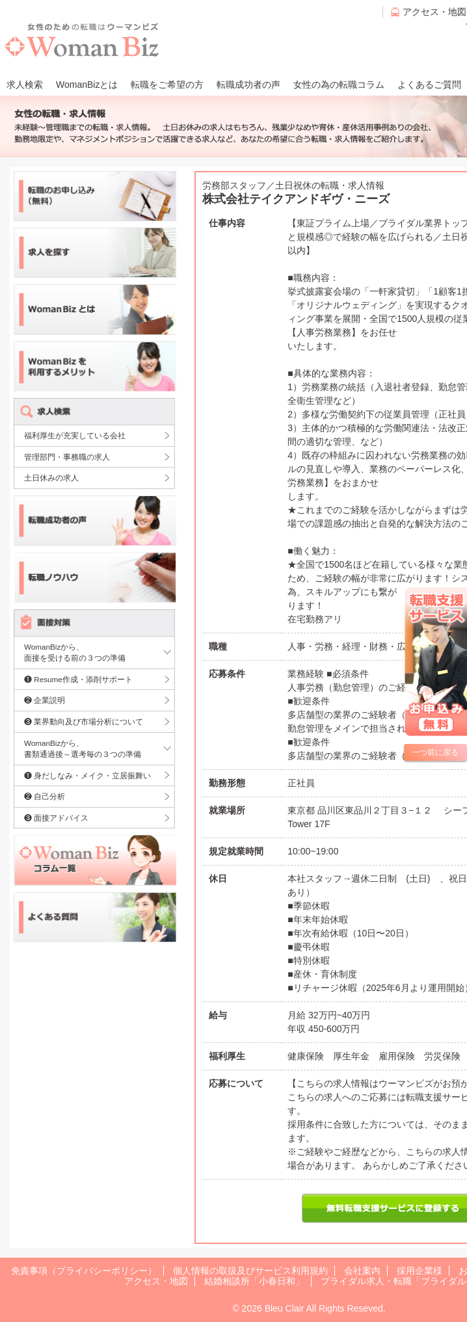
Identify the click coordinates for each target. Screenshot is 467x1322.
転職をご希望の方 (167, 84)
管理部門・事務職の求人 (67, 457)
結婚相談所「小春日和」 (254, 1281)
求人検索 (25, 84)
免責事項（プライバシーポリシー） (84, 1270)
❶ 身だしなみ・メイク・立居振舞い (87, 775)
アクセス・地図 (434, 12)
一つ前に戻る (435, 752)
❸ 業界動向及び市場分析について (83, 721)
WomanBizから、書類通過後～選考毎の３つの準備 (82, 749)
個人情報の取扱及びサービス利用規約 (250, 1270)
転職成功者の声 (248, 84)
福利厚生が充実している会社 (75, 435)
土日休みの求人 (51, 477)
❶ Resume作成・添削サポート (78, 679)
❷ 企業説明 (44, 700)
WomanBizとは (87, 84)
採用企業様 (419, 1270)
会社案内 (362, 1270)
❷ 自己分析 (44, 796)
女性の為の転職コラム (338, 84)
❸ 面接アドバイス (56, 817)
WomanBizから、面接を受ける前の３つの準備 (75, 652)
